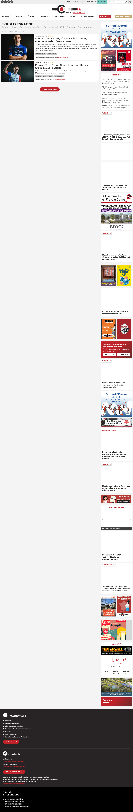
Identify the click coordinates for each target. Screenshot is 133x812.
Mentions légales (11, 734)
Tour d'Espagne (51, 53)
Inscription (109, 354)
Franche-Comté (41, 36)
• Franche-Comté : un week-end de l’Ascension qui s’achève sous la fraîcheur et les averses (115, 100)
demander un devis (14, 772)
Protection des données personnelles (18, 729)
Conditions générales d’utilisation (17, 737)
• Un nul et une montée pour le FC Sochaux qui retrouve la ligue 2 (116, 107)
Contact (8, 721)
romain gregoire (40, 53)
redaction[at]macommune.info (13, 761)
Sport (50, 36)
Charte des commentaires (14, 726)
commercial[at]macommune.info (14, 766)
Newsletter (11, 742)
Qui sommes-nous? (12, 723)
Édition (69, 12)
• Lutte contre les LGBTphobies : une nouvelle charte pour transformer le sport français (116, 81)
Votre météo (116, 644)
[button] (126, 2)
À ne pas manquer (116, 507)
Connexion (123, 354)
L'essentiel (116, 75)
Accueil (5, 31)
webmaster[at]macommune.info (14, 783)
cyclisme (38, 76)
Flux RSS (8, 731)
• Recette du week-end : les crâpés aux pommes (114, 93)
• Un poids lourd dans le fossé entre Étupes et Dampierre (115, 88)
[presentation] (102, 519)
